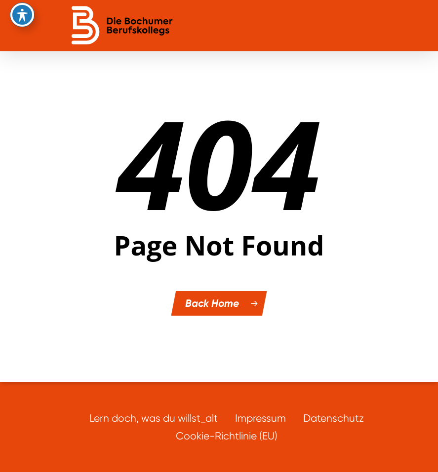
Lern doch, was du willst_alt (153, 418)
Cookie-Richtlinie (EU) (227, 436)
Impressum (260, 418)
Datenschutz (333, 418)
